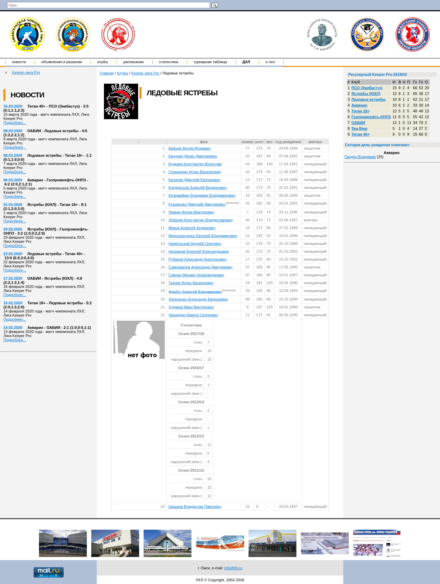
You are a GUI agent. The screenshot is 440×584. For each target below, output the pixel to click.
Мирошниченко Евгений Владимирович (203, 236)
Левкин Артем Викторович (191, 212)
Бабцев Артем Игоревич (190, 148)
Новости (19, 62)
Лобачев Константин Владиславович (201, 220)
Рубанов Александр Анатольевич (198, 259)
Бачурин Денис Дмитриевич (193, 156)
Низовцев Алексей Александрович (199, 251)
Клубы (102, 62)
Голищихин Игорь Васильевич (195, 172)
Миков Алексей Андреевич (192, 228)
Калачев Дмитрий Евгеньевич (195, 180)
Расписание (133, 62)
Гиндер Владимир (360, 157)
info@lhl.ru (233, 568)
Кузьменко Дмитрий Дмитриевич (197, 204)
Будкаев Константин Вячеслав (195, 164)
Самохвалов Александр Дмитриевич (200, 267)
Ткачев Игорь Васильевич (191, 283)
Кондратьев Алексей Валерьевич (198, 187)
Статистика (168, 62)
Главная (106, 73)
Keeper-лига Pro (26, 72)
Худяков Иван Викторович (191, 307)
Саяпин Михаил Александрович (196, 275)
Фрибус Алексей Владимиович (195, 291)
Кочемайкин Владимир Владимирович (202, 195)
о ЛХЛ (270, 62)
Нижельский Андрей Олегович (195, 243)
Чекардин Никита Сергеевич (193, 315)
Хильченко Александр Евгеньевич (198, 299)
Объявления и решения (61, 62)
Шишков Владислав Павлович (195, 506)
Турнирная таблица (210, 62)
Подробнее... (14, 123)
